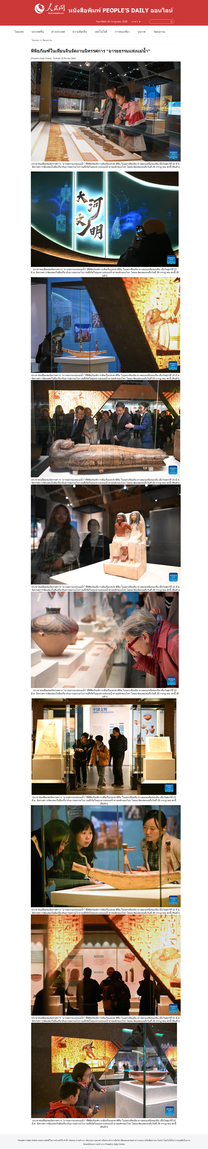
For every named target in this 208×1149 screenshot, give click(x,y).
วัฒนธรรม (159, 31)
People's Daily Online (41, 58)
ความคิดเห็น (80, 31)
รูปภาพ (141, 31)
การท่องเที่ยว (122, 31)
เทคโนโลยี (101, 31)
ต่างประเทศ (58, 31)
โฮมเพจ (19, 31)
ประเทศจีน (38, 31)
